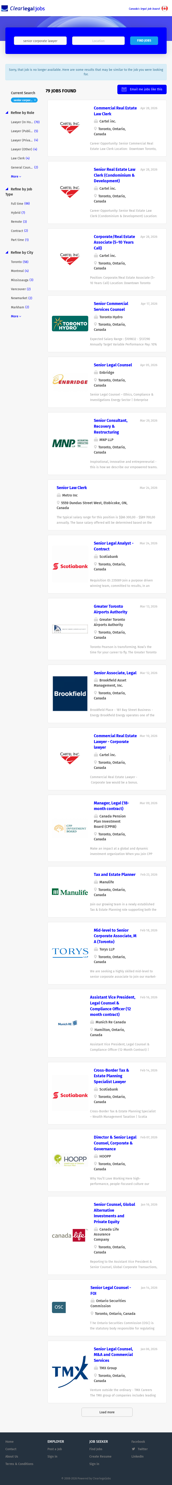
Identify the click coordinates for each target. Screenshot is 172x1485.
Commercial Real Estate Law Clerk (115, 111)
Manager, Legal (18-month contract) (111, 806)
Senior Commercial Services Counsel (111, 306)
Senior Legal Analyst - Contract (113, 546)
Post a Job (54, 1449)
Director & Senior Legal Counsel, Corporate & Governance (115, 1143)
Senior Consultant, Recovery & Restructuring (110, 426)
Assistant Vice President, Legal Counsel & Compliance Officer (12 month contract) (112, 1006)
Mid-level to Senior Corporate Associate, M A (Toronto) (115, 936)
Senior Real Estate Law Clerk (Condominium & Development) (114, 175)
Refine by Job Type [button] (18, 191)
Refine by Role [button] (22, 113)
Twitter (143, 1449)
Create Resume (100, 1456)
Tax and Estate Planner (114, 874)
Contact (10, 1449)
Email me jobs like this (145, 89)
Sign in (52, 1456)
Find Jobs (144, 40)
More (14, 176)
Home (9, 1442)
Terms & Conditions (19, 1464)
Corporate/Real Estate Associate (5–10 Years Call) (114, 242)
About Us (11, 1456)
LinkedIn (137, 1456)
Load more (107, 1412)
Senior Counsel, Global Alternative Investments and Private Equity (114, 1213)
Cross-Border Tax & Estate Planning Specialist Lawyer (111, 1076)
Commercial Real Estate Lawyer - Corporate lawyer (115, 741)
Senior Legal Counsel (113, 365)
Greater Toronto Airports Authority (110, 609)
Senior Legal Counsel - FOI (110, 1290)
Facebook (138, 1442)
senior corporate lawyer (26, 100)
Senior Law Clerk (72, 487)
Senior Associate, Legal (115, 672)
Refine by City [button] (21, 252)
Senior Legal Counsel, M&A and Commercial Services (113, 1355)
